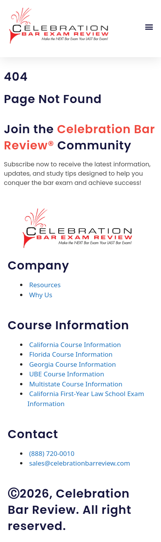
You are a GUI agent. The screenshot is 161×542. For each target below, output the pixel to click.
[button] (148, 26)
